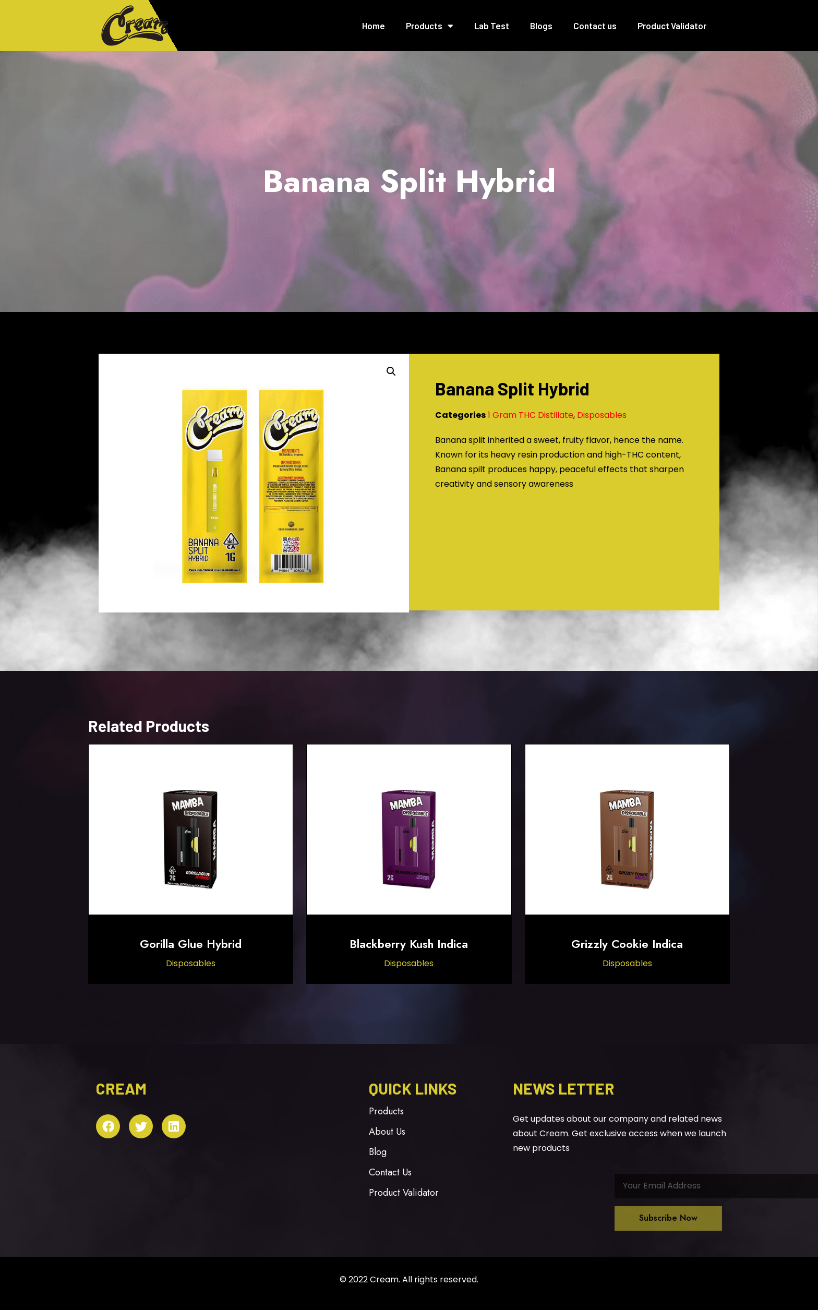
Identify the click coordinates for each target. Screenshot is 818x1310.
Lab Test (491, 25)
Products (429, 25)
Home (373, 25)
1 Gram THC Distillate (530, 415)
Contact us (595, 25)
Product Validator (671, 25)
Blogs (541, 25)
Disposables (602, 415)
